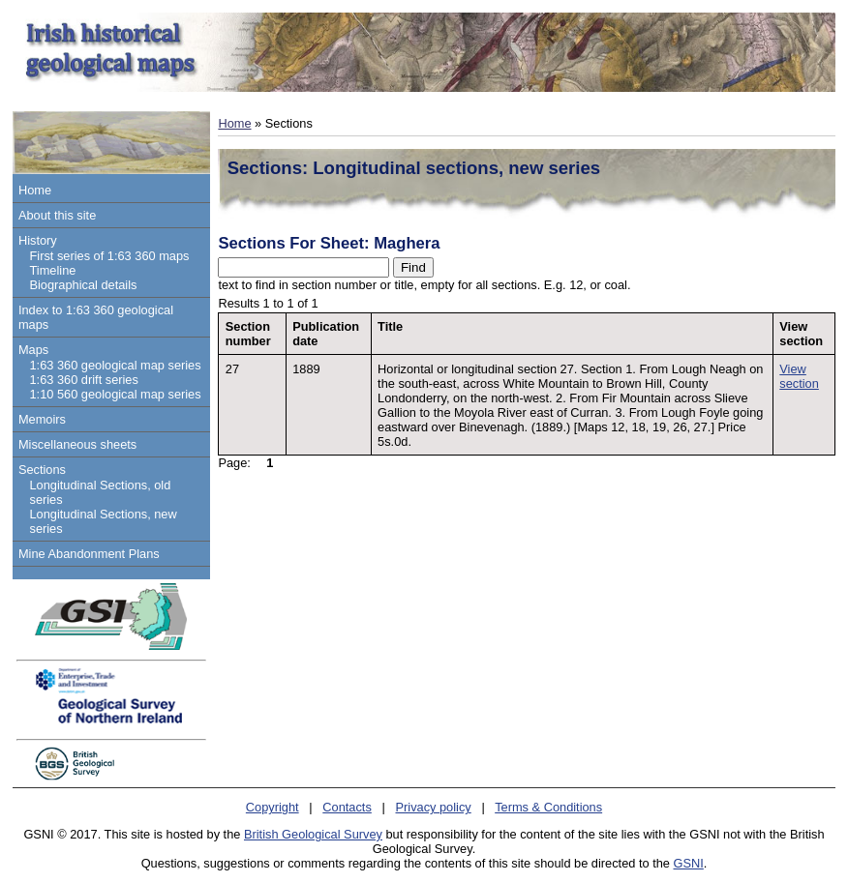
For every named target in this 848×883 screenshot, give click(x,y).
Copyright (272, 807)
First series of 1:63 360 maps (109, 256)
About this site (57, 215)
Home (34, 190)
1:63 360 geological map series (114, 365)
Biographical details (82, 285)
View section (799, 376)
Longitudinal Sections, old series (99, 492)
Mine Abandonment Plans (89, 553)
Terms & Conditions (548, 807)
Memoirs (42, 419)
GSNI (689, 863)
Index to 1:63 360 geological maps (95, 317)
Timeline (52, 270)
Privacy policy (433, 807)
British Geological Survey (313, 834)
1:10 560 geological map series (114, 394)
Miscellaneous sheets (77, 444)
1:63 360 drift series (83, 379)
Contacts (347, 807)
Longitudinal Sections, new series (102, 521)
